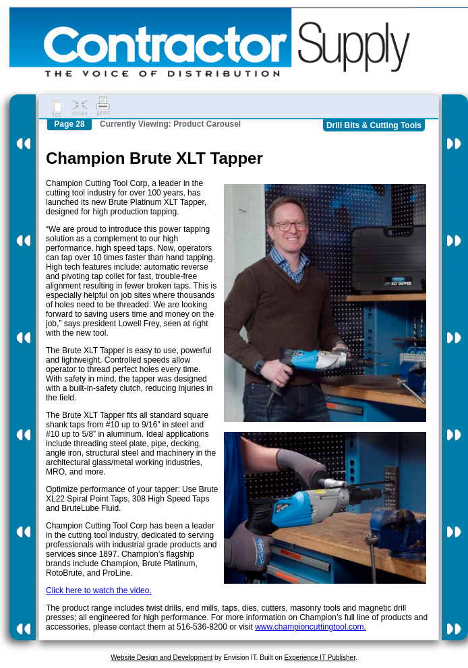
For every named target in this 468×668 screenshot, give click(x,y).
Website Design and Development (161, 657)
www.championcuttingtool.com (309, 627)
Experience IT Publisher (319, 657)
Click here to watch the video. (99, 590)
